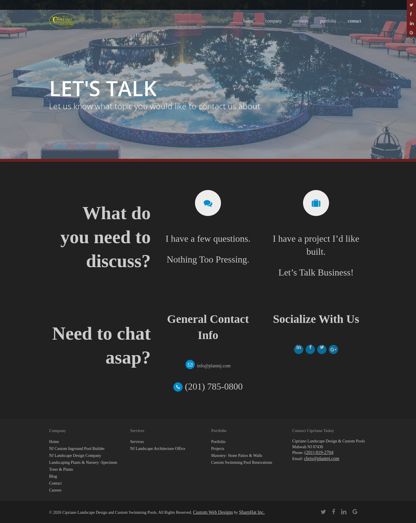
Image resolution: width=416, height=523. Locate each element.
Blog (53, 476)
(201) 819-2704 (318, 452)
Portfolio (218, 442)
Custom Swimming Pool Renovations (241, 462)
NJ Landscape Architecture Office (157, 448)
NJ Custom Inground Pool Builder (77, 448)
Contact (55, 483)
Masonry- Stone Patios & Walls (236, 455)
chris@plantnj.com (321, 458)
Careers (55, 490)
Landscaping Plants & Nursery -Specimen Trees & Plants (83, 466)
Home (54, 442)
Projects (217, 448)
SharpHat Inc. (252, 512)
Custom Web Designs (213, 512)
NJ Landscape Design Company (75, 455)
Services (137, 442)
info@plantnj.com (214, 365)
